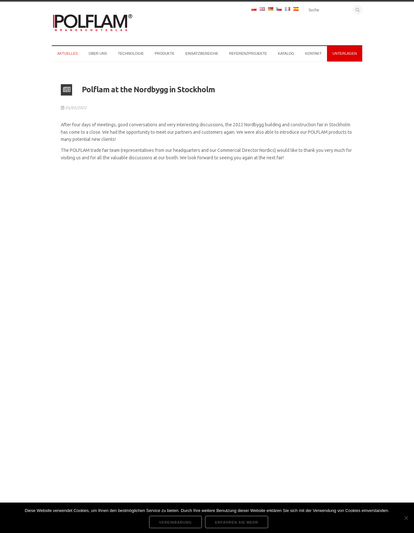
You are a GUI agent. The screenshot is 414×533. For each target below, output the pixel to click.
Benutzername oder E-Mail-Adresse (304, 416)
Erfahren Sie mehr (236, 522)
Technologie (131, 53)
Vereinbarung (175, 522)
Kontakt (313, 53)
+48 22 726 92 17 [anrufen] (76, 441)
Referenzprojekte (248, 53)
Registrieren (301, 460)
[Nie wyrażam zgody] (406, 518)
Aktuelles (67, 53)
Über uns (98, 53)
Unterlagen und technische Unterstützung (198, 431)
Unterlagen (344, 53)
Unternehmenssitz (176, 418)
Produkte (164, 53)
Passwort (277, 437)
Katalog (286, 53)
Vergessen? (278, 460)
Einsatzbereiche (201, 53)
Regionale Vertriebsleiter (77, 497)
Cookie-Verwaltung (177, 445)
